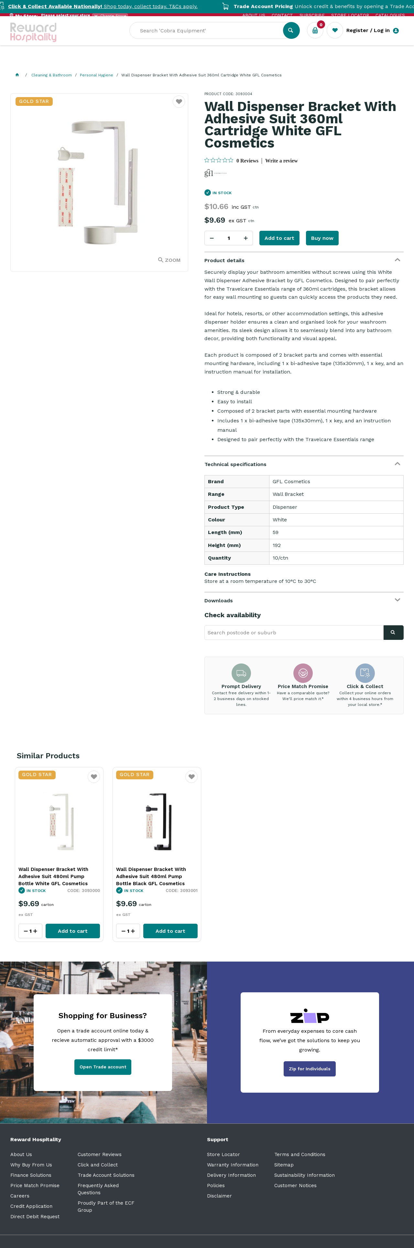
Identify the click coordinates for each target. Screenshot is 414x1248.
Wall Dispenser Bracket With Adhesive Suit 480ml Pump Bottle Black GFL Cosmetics (151, 876)
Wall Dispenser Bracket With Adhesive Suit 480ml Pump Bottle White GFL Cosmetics (53, 876)
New (244, 61)
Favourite (94, 781)
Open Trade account (103, 1066)
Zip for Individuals (310, 1068)
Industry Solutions (122, 61)
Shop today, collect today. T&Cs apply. (117, 6)
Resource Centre (182, 61)
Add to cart (279, 238)
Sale (222, 62)
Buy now (322, 238)
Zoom (172, 260)
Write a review (281, 160)
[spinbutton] (229, 238)
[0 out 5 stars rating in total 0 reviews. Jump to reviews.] (231, 160)
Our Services (68, 61)
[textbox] (255, 39)
